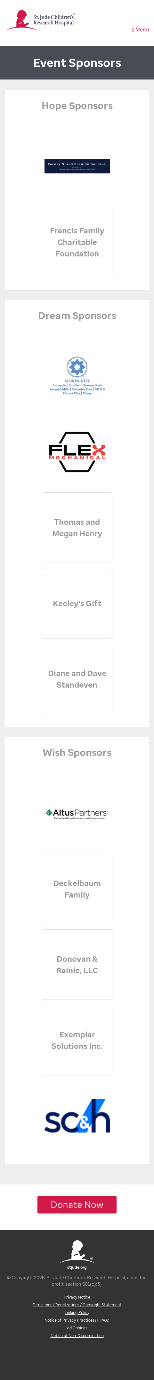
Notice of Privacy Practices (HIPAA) (77, 1320)
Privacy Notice (77, 1297)
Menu (140, 29)
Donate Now (77, 1204)
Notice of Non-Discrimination (77, 1335)
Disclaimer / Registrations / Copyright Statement (77, 1305)
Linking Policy (77, 1312)
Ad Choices (77, 1328)
